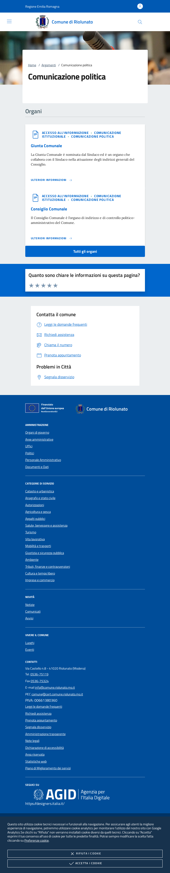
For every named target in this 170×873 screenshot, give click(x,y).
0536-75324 (40, 681)
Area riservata (35, 754)
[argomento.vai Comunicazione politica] (92, 136)
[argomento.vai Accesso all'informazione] (66, 132)
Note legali (32, 740)
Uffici (28, 446)
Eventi (29, 649)
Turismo (30, 532)
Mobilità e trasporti (38, 545)
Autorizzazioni (34, 505)
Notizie (30, 604)
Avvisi (29, 618)
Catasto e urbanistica (39, 491)
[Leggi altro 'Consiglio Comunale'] (52, 238)
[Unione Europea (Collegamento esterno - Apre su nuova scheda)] (46, 408)
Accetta (85, 863)
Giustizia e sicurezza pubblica (44, 552)
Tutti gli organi (85, 251)
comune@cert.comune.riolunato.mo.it (57, 694)
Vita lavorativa (35, 539)
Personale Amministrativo (43, 459)
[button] (42, 6)
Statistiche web (36, 761)
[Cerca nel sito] (140, 22)
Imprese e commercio (40, 580)
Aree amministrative (39, 439)
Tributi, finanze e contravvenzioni (47, 566)
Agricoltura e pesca (38, 511)
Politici (29, 453)
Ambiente (31, 559)
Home (32, 65)
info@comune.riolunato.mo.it (55, 687)
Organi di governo (37, 432)
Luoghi (29, 642)
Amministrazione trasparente (45, 734)
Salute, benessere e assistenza (46, 525)
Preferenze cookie (36, 840)
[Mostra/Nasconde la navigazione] (9, 21)
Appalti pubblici (35, 518)
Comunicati (33, 611)
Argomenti (49, 65)
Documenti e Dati (37, 466)
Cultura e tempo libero (40, 573)
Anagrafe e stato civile (40, 498)
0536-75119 (39, 674)
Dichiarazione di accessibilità (44, 747)
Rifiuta (85, 853)
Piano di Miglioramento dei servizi (48, 768)
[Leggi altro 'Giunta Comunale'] (52, 180)
